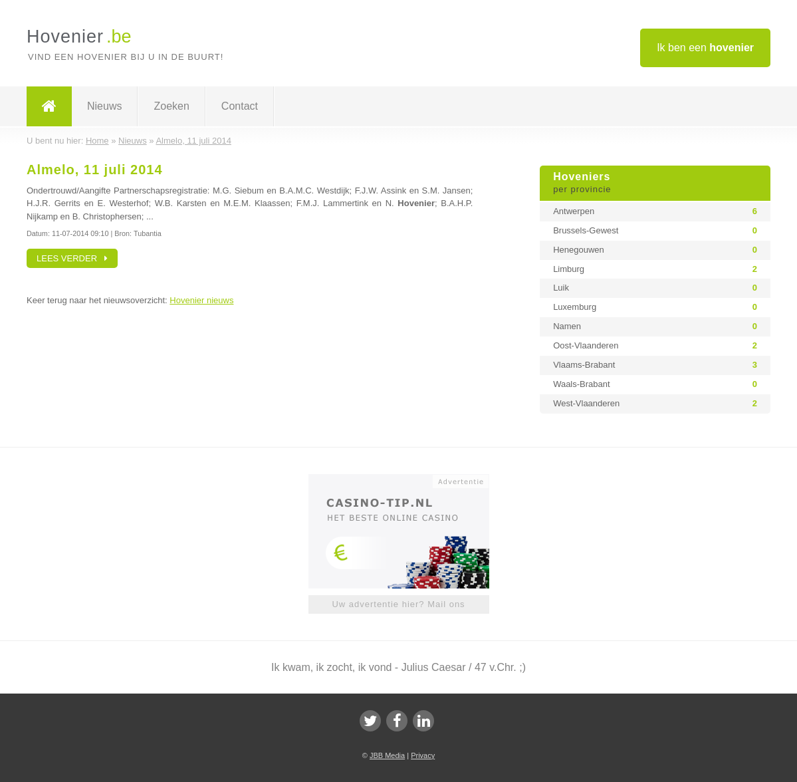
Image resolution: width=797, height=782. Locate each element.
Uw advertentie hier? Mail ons (398, 604)
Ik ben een (705, 47)
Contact (239, 106)
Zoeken (171, 106)
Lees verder (72, 258)
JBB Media (387, 755)
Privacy (423, 755)
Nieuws (104, 106)
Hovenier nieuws (201, 300)
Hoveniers (655, 183)
